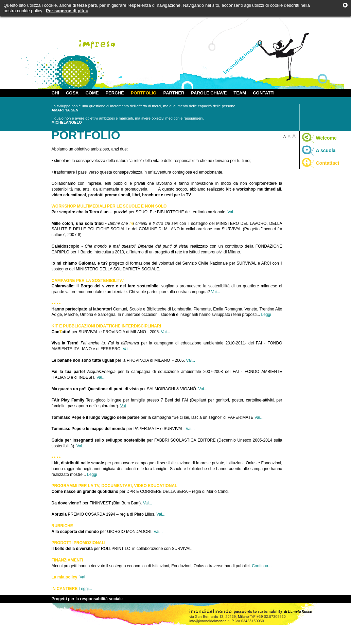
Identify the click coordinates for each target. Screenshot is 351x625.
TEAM (239, 92)
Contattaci (320, 163)
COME (92, 92)
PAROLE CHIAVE (209, 92)
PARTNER (173, 92)
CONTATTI (264, 92)
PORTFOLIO (144, 92)
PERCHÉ (114, 92)
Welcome (319, 138)
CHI (55, 92)
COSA (72, 92)
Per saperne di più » (67, 10)
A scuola (318, 150)
